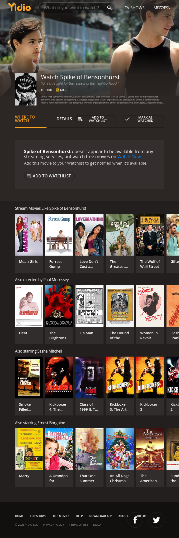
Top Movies (61, 516)
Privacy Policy (53, 524)
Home (19, 516)
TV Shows (134, 8)
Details (64, 119)
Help (79, 516)
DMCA (97, 524)
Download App (100, 516)
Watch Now (129, 156)
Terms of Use (78, 524)
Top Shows (38, 516)
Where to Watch (25, 119)
